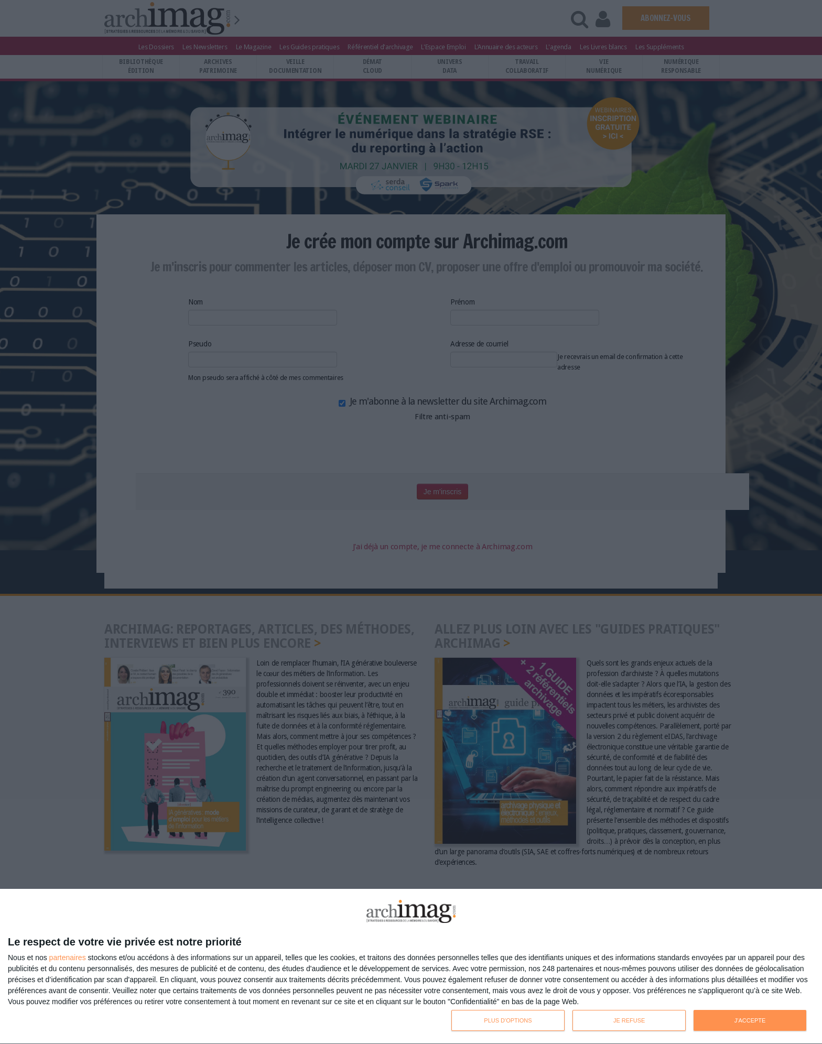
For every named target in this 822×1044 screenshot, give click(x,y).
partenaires (67, 957)
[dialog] (411, 966)
